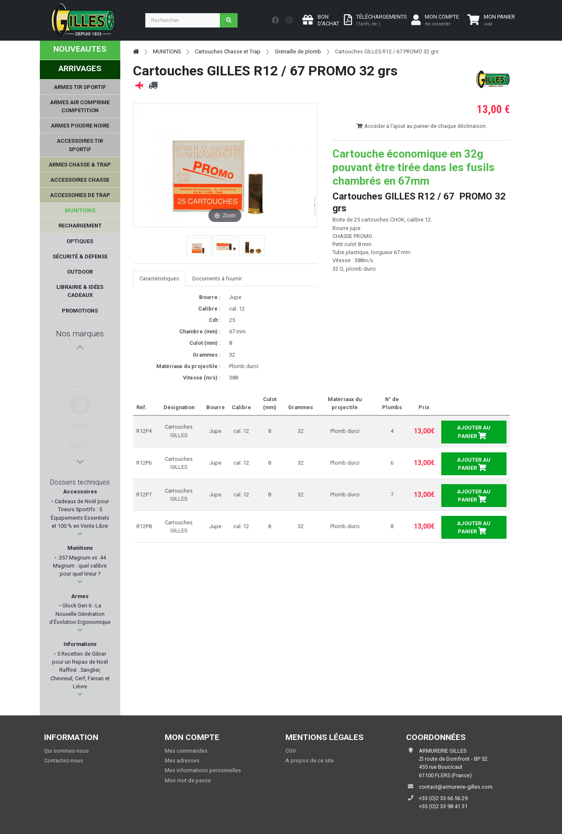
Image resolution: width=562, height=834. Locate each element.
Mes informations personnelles (203, 770)
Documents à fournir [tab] (217, 278)
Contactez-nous (63, 760)
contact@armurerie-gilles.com (456, 787)
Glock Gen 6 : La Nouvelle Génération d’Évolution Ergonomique (80, 613)
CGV (290, 751)
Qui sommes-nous (66, 751)
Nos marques (80, 333)
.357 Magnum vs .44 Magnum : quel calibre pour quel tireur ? (80, 565)
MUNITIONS (167, 51)
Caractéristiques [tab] (159, 278)
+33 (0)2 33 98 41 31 (443, 806)
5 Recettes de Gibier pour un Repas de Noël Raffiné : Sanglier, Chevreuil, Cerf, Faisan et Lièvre (80, 670)
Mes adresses (182, 760)
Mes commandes (186, 751)
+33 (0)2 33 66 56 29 (443, 798)
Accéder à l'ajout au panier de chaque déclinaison (421, 126)
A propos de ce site (309, 760)
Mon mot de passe (188, 780)
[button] (80, 534)
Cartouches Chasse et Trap (227, 51)
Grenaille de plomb (298, 51)
